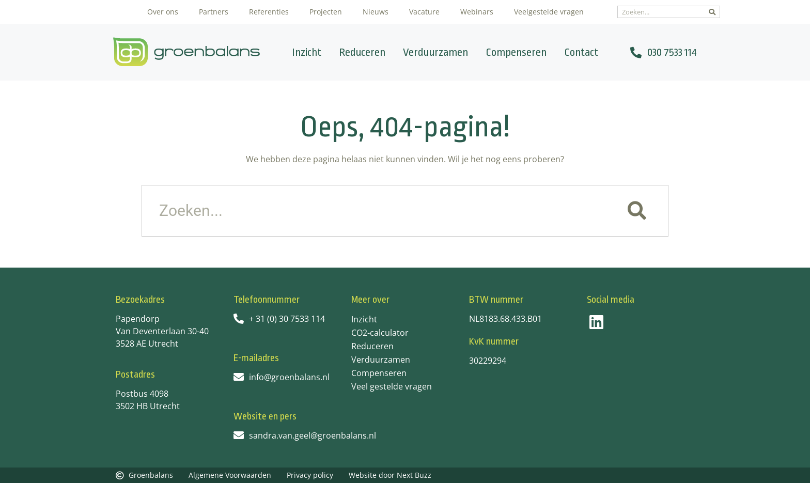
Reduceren (362, 52)
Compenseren (516, 52)
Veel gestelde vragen (391, 386)
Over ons (162, 12)
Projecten (325, 12)
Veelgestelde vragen (549, 12)
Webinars (476, 12)
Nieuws (375, 12)
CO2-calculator (380, 332)
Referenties (269, 12)
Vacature (424, 12)
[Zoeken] (712, 12)
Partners (213, 12)
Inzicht (306, 52)
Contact (581, 52)
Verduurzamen (435, 52)
